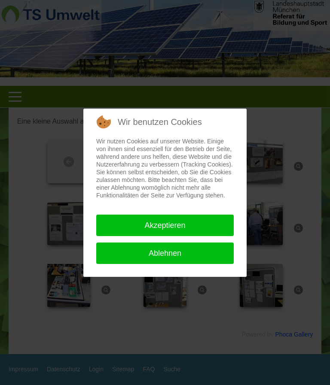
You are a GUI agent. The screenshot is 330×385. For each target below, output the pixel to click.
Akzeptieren (164, 225)
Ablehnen (165, 253)
